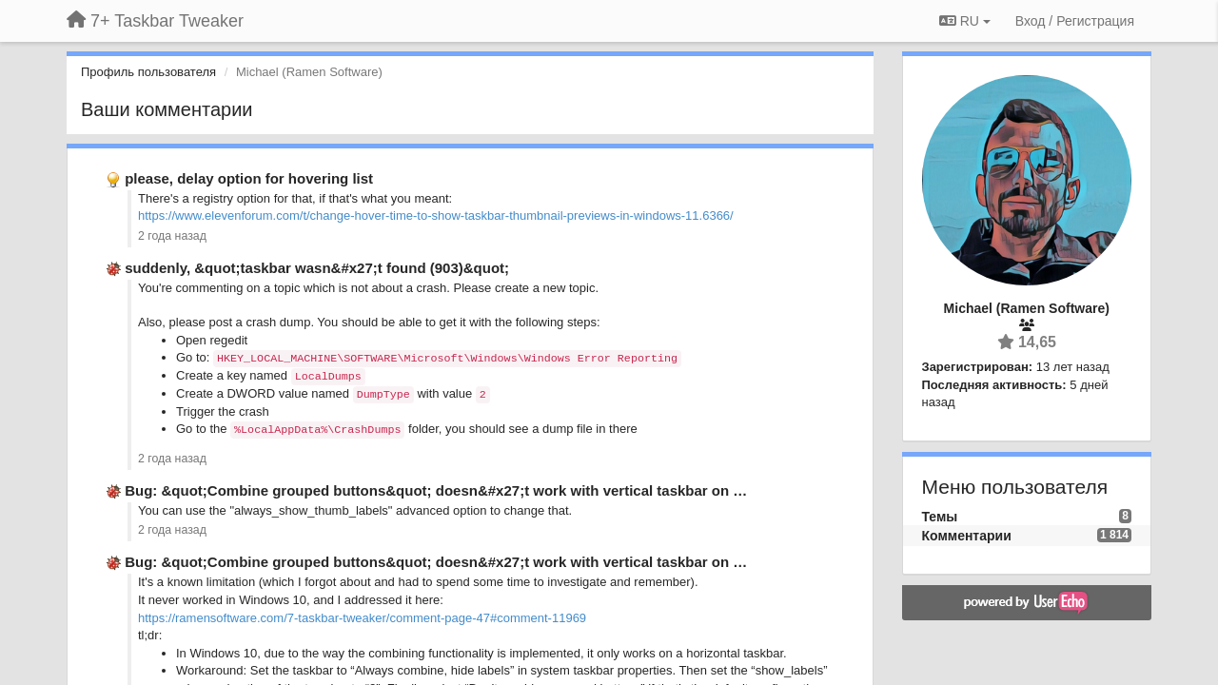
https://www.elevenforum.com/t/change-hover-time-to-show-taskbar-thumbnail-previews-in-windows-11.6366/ (436, 215)
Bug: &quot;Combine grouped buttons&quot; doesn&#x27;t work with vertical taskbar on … (436, 490)
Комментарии (967, 535)
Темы (940, 516)
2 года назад (172, 236)
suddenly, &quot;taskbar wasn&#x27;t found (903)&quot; (317, 268)
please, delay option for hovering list (249, 178)
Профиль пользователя (148, 72)
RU (965, 21)
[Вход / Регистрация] (1075, 21)
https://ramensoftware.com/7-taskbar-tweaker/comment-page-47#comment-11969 (362, 618)
